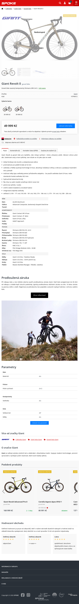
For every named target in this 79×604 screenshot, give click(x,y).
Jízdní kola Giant (35, 440)
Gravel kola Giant (51, 440)
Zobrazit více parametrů (39, 423)
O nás (4, 584)
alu (40, 376)
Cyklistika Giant (19, 440)
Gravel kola (27, 9)
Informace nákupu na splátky (51, 139)
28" (40, 413)
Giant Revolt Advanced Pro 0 (15, 502)
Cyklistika (9, 9)
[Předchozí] (3, 491)
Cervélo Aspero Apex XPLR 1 (50, 502)
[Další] (75, 491)
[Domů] (2, 9)
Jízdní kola (17, 9)
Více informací (39, 295)
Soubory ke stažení (48, 151)
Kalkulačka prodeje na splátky (26, 139)
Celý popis (42, 88)
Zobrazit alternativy (65, 126)
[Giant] (7, 439)
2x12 (40, 388)
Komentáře (15, 151)
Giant (75, 94)
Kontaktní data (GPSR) (30, 151)
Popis (5, 151)
